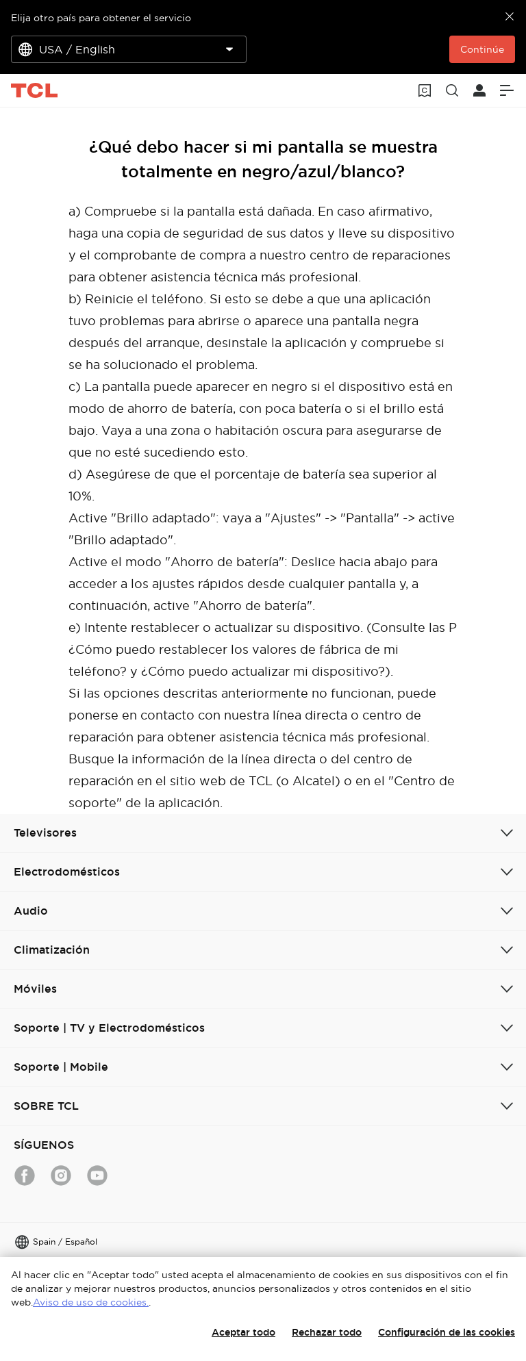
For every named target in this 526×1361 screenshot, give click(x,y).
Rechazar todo (327, 1332)
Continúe (482, 49)
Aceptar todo (243, 1332)
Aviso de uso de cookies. (91, 1302)
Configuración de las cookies (446, 1332)
